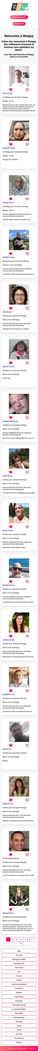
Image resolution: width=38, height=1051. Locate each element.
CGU (14, 1048)
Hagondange (19, 997)
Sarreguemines (19, 963)
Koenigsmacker (19, 1017)
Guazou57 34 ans (9, 148)
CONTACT (32, 1048)
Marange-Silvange (19, 1005)
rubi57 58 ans (7, 476)
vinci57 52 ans (8, 531)
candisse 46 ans (8, 640)
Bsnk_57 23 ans (8, 367)
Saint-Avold (19, 968)
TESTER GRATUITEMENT (19, 17)
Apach (19, 1026)
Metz (19, 951)
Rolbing (19, 1042)
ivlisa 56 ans (7, 312)
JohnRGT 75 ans (8, 257)
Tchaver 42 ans (8, 203)
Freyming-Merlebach (19, 984)
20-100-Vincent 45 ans (11, 858)
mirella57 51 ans (9, 694)
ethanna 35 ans (8, 913)
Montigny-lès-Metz (19, 959)
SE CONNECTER (19, 23)
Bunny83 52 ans (8, 585)
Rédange (19, 1022)
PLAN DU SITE (22, 1048)
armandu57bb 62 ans (10, 421)
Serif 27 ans (7, 749)
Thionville (19, 955)
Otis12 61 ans (8, 93)
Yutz (19, 972)
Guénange (19, 1001)
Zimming (19, 1034)
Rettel (19, 1030)
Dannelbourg (19, 1038)
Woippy (19, 980)
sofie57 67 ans (8, 804)
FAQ (9, 1048)
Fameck (19, 976)
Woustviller (19, 1013)
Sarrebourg (19, 988)
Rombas (19, 993)
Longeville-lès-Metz (19, 1009)
